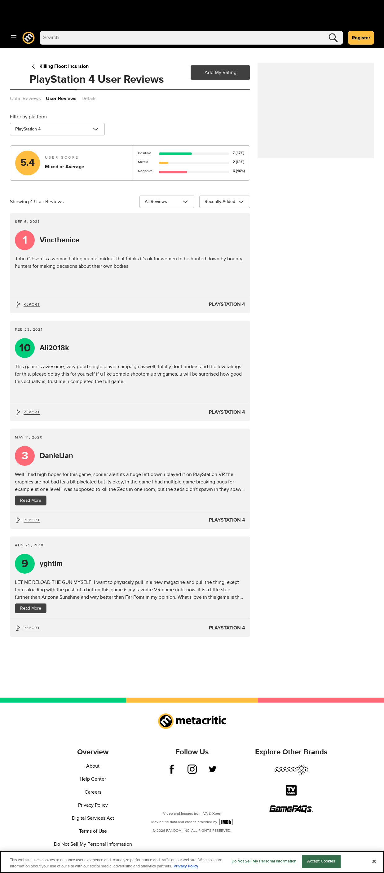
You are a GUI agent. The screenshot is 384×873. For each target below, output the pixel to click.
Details (89, 98)
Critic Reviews (25, 98)
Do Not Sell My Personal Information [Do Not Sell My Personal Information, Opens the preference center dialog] (264, 864)
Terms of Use (93, 831)
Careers (93, 792)
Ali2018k (54, 348)
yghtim (51, 563)
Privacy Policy (93, 805)
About (92, 766)
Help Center (93, 779)
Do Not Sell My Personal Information (93, 844)
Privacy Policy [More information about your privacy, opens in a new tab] (186, 868)
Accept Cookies (321, 864)
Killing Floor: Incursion (59, 66)
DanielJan (56, 456)
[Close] (374, 864)
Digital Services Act (93, 818)
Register (361, 38)
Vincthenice (59, 240)
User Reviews (61, 98)
